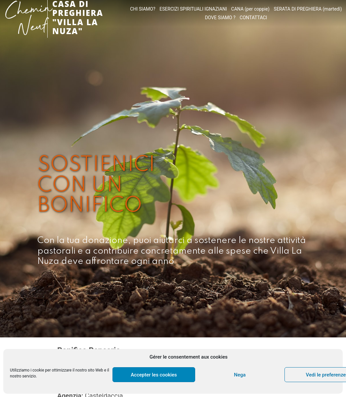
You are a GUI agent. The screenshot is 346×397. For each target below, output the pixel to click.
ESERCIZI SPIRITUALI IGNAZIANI (193, 9)
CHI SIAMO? (142, 9)
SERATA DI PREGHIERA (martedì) (308, 9)
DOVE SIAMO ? (220, 17)
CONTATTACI (253, 17)
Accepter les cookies (154, 375)
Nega (239, 375)
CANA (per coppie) (250, 9)
